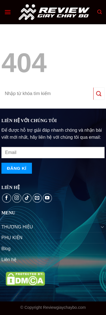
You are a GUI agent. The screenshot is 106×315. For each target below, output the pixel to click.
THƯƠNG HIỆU (17, 226)
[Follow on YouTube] (47, 198)
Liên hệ (8, 259)
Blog (5, 248)
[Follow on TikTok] (27, 198)
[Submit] (99, 93)
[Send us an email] (37, 198)
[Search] (99, 11)
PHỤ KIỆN (11, 237)
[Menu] (7, 12)
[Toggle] (102, 226)
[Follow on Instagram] (16, 198)
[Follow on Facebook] (6, 198)
